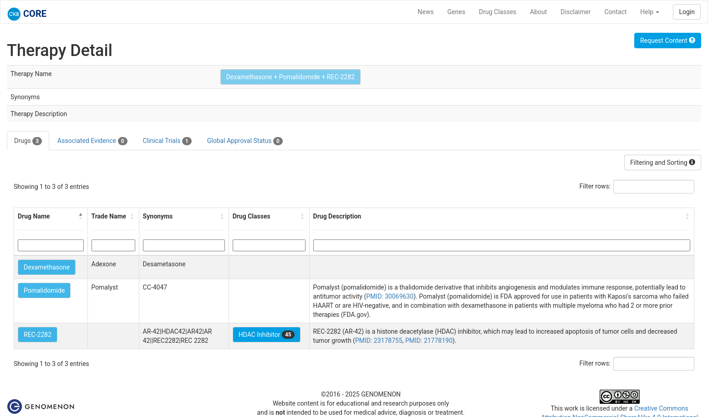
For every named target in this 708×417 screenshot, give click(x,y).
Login (687, 11)
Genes (456, 11)
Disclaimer (575, 11)
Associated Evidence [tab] (92, 141)
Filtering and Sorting (662, 162)
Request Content (667, 40)
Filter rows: (595, 186)
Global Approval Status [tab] (245, 141)
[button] (81, 216)
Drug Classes (497, 11)
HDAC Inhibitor (267, 335)
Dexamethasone (47, 267)
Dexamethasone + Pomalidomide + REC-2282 (290, 77)
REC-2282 (37, 334)
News (425, 11)
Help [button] (649, 11)
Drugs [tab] (28, 141)
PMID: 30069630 (389, 296)
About (538, 11)
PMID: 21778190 (429, 340)
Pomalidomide (44, 290)
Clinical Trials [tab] (167, 141)
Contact (615, 11)
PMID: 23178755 (378, 340)
